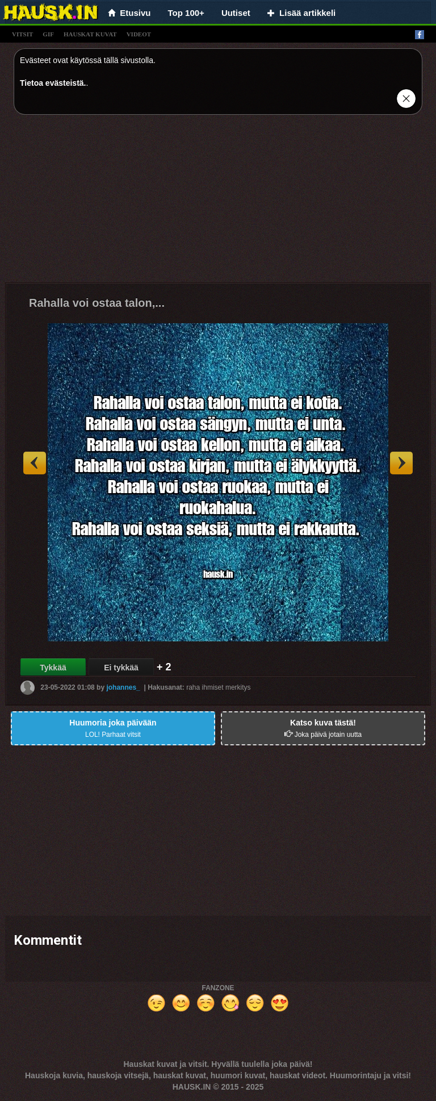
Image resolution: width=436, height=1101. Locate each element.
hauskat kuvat (90, 34)
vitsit (22, 34)
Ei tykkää (121, 667)
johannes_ (123, 687)
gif (48, 34)
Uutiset (235, 13)
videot (139, 34)
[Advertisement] (218, 202)
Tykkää (53, 667)
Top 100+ (186, 13)
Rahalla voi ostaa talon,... (97, 303)
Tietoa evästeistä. (53, 82)
